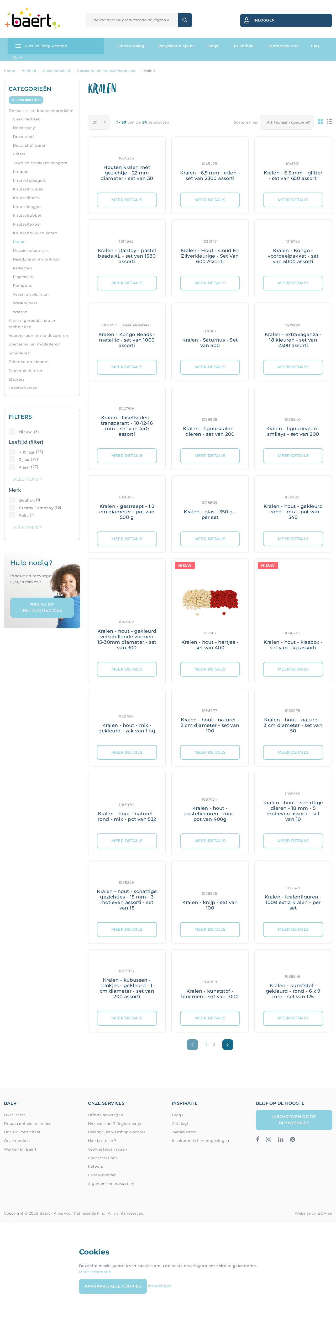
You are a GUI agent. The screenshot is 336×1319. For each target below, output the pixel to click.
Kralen (19, 241)
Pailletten (22, 268)
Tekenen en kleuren (29, 361)
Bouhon (27, 500)
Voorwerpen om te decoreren (38, 335)
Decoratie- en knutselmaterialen (41, 110)
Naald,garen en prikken (36, 259)
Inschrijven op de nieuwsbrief (294, 1119)
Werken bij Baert (20, 1149)
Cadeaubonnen (102, 1175)
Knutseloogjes (27, 206)
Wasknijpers (25, 303)
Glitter (19, 154)
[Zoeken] (132, 20)
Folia (24, 515)
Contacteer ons (282, 46)
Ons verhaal (242, 46)
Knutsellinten (26, 197)
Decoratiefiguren (30, 145)
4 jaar (24, 467)
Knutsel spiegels (29, 180)
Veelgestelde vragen (107, 1149)
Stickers (17, 379)
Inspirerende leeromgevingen (200, 1140)
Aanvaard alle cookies (113, 1286)
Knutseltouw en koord (35, 233)
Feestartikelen (23, 388)
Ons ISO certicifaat (22, 1132)
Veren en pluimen (31, 294)
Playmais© (23, 276)
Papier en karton (25, 370)
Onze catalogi (131, 46)
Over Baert (14, 1115)
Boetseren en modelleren (34, 344)
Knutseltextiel (27, 224)
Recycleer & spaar (176, 46)
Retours (95, 1166)
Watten (20, 312)
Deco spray (24, 127)
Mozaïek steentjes (31, 250)
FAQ (315, 46)
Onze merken (17, 1140)
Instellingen (160, 1286)
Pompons (22, 285)
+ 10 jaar (27, 452)
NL (17, 57)
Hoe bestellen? (102, 1140)
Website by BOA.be (313, 1213)
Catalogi (180, 1123)
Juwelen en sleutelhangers (40, 163)
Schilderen (19, 353)
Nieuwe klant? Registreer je (114, 1123)
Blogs (212, 46)
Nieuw (29, 431)
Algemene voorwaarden (111, 1183)
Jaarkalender (184, 1132)
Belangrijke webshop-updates (116, 1132)
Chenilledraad (27, 119)
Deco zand (23, 136)
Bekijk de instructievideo (42, 607)
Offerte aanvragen (105, 1115)
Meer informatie (95, 1271)
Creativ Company (36, 508)
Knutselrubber (27, 215)
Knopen (21, 171)
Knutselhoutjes (28, 189)
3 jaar (24, 459)
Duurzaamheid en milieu (28, 1123)
